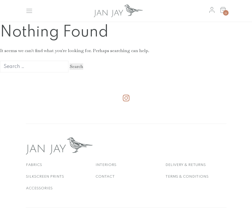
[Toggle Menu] (29, 11)
